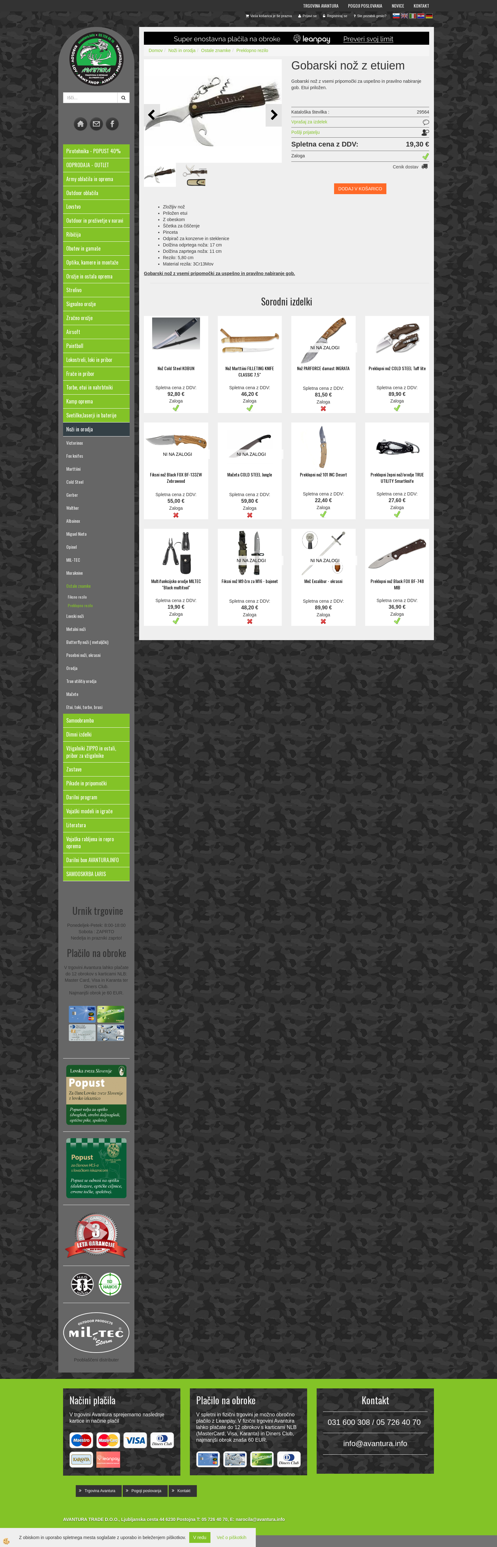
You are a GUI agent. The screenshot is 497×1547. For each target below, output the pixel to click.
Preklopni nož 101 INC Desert (323, 474)
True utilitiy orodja (81, 681)
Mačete (72, 694)
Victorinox (74, 442)
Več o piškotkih (231, 1537)
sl (396, 15)
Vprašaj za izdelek (309, 121)
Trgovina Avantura (321, 5)
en (404, 15)
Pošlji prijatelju (305, 132)
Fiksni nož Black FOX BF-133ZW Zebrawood (176, 477)
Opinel (71, 546)
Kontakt (421, 5)
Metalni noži (76, 629)
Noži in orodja (182, 50)
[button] (274, 115)
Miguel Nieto (76, 533)
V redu (199, 1537)
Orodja (71, 668)
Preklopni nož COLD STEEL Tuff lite (397, 368)
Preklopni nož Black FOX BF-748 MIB (397, 584)
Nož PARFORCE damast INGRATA (323, 368)
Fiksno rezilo (77, 597)
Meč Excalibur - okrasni (323, 581)
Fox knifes (74, 455)
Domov (156, 50)
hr (420, 15)
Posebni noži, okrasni (83, 655)
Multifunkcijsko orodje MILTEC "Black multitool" (176, 584)
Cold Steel (74, 481)
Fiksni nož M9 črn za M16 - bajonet (250, 581)
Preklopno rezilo (80, 605)
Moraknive (74, 572)
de (429, 15)
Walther (72, 507)
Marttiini (73, 468)
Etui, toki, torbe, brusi (84, 707)
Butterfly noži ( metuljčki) (87, 642)
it (412, 15)
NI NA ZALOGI (324, 347)
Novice (398, 5)
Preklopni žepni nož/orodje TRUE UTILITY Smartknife (397, 477)
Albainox (73, 520)
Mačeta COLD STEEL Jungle (249, 474)
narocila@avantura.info (260, 1519)
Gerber (72, 494)
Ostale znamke (78, 585)
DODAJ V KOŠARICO (360, 188)
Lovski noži (75, 616)
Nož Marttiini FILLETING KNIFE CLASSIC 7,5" (249, 371)
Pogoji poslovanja (365, 5)
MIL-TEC (73, 559)
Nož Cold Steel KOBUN (176, 368)
